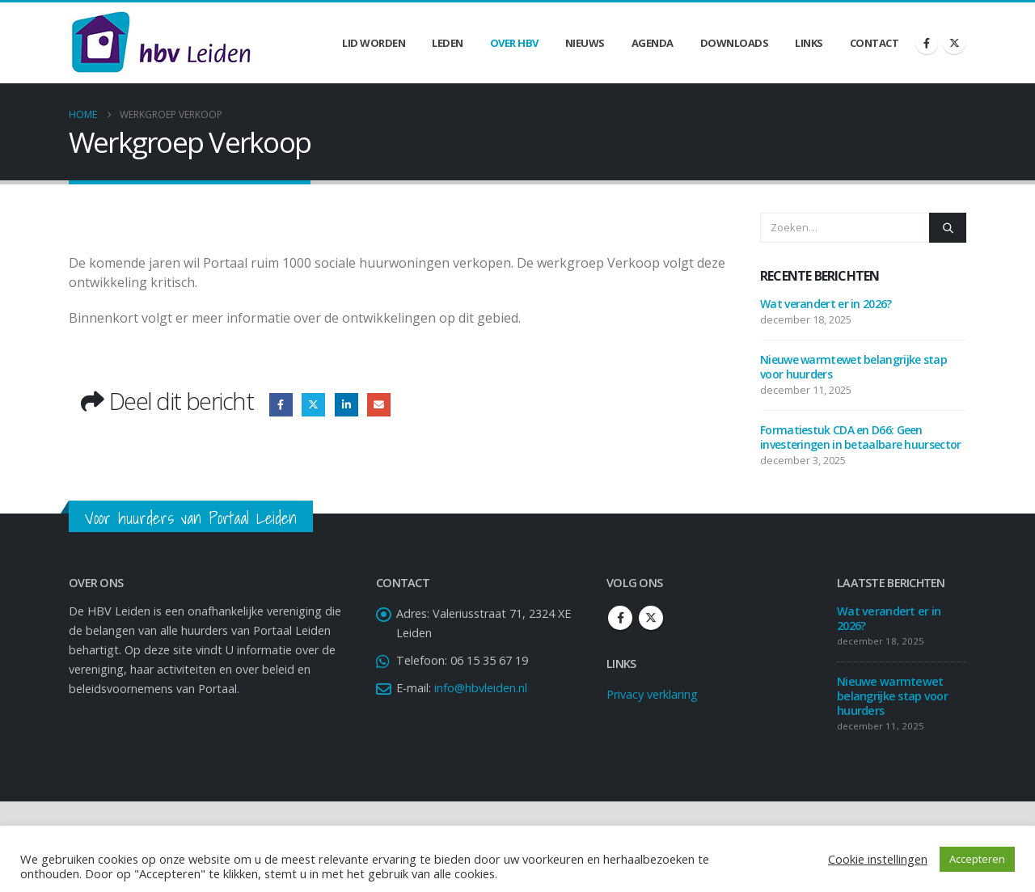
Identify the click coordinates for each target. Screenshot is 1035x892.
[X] (954, 43)
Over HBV (514, 43)
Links (809, 43)
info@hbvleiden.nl (480, 687)
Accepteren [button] (977, 859)
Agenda (653, 43)
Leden (447, 43)
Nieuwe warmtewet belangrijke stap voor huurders (853, 367)
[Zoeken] (947, 227)
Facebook (281, 404)
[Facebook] (926, 43)
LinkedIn (346, 404)
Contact (874, 43)
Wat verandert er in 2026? (826, 303)
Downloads (734, 43)
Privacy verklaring (652, 694)
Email (379, 404)
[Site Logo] (161, 43)
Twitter (313, 404)
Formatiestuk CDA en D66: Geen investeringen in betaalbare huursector (860, 437)
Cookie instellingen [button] (877, 859)
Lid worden (373, 43)
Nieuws (585, 43)
